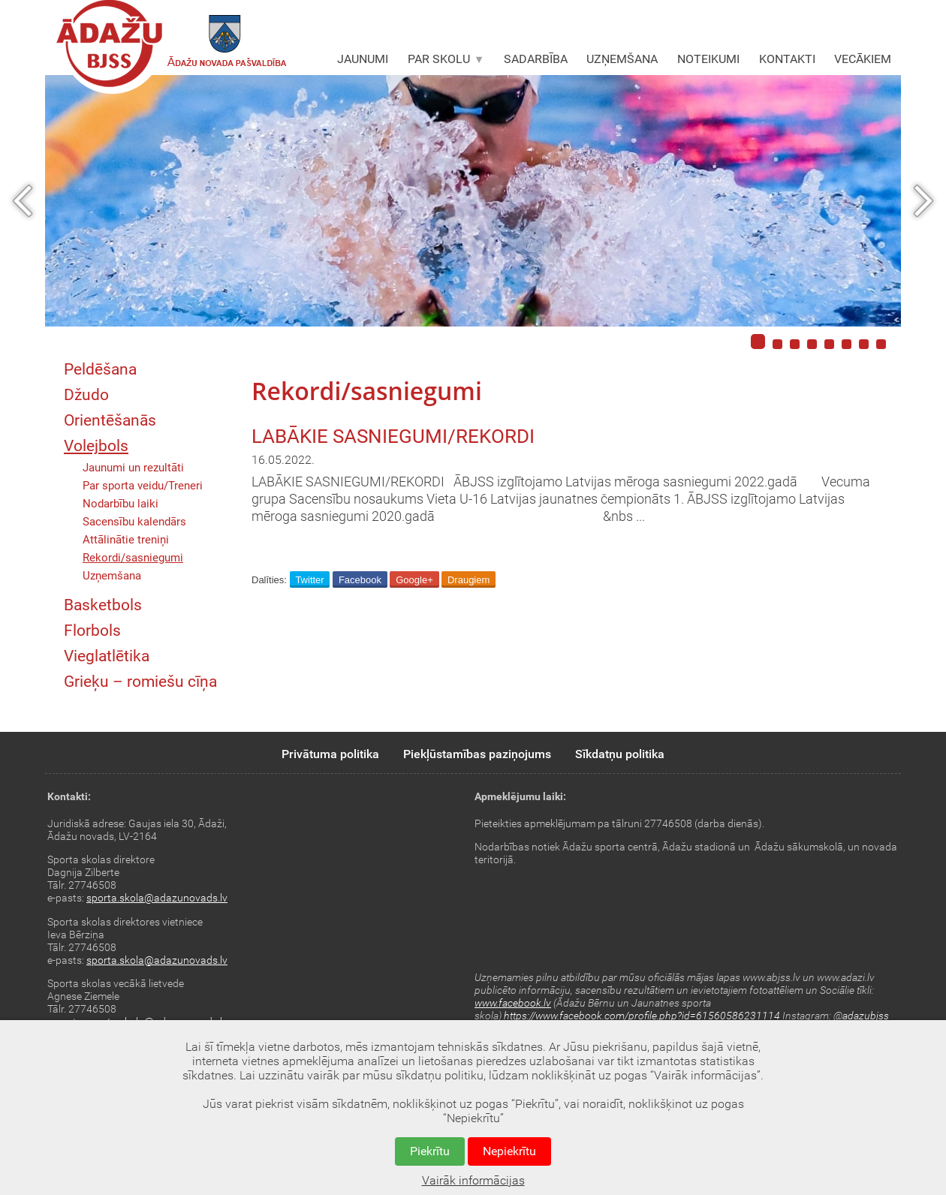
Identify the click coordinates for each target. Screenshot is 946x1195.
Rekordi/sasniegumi (133, 557)
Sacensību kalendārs (134, 521)
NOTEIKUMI (708, 59)
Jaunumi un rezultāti (133, 467)
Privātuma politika (330, 754)
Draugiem (468, 579)
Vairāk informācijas (473, 1180)
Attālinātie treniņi (126, 539)
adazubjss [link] (865, 1016)
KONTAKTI (787, 59)
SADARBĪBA (536, 59)
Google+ (414, 579)
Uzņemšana (112, 575)
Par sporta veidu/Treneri (143, 485)
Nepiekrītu (509, 1151)
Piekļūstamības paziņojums (477, 754)
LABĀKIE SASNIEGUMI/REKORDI (393, 436)
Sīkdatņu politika (619, 754)
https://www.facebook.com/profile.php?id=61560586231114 (642, 1016)
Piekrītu (430, 1151)
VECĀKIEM (862, 59)
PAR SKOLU (446, 59)
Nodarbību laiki (120, 503)
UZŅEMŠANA (622, 59)
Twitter (309, 579)
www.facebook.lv (513, 1003)
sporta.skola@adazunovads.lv (156, 898)
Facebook (360, 579)
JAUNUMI (362, 59)
